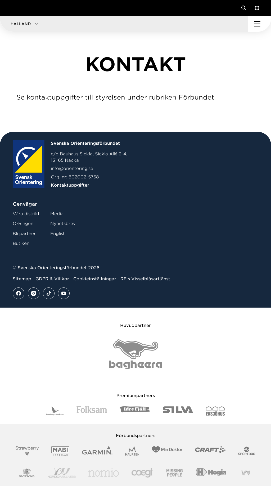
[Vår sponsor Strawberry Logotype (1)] (27, 451)
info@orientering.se (72, 168)
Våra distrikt (26, 213)
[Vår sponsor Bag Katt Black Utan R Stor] (135, 354)
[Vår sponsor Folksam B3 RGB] (91, 411)
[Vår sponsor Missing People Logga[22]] (174, 473)
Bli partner (24, 233)
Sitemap (22, 278)
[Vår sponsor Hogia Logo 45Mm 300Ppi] (211, 473)
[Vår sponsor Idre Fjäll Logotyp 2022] (135, 411)
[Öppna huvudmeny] (259, 24)
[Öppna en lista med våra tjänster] (256, 8)
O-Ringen (23, 223)
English (58, 233)
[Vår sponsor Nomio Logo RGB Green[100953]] (103, 473)
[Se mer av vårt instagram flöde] (33, 293)
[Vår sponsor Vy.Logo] (246, 473)
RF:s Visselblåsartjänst (145, 278)
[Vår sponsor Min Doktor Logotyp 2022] (167, 451)
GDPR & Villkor (52, 278)
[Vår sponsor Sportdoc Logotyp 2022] (246, 451)
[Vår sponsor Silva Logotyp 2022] (178, 411)
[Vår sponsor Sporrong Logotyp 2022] (27, 473)
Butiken (21, 243)
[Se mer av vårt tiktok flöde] (49, 293)
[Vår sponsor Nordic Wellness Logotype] (62, 473)
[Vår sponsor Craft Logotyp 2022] (210, 451)
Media (57, 213)
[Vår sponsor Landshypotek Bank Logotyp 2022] (55, 411)
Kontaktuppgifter (70, 185)
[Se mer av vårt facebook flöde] (18, 293)
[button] (124, 24)
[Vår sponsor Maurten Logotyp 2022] (132, 451)
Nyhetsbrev (63, 223)
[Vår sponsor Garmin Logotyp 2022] (97, 451)
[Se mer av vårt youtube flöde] (64, 293)
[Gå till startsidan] (14, 8)
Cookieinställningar (94, 278)
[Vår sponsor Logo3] (142, 473)
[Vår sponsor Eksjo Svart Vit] (215, 411)
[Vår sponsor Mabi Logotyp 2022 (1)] (60, 451)
